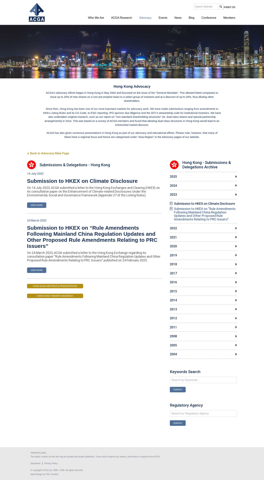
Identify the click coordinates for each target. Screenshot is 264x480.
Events (163, 17)
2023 (173, 194)
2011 (173, 327)
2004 (173, 354)
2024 (173, 185)
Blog (191, 17)
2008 (173, 336)
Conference (209, 17)
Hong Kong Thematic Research (55, 296)
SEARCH (177, 389)
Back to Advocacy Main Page (48, 153)
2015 (173, 291)
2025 (173, 176)
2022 (173, 228)
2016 (173, 282)
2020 (173, 246)
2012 (173, 318)
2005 (173, 345)
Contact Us (228, 7)
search (173, 6)
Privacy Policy (51, 463)
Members (229, 17)
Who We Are (96, 17)
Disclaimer (36, 463)
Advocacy (145, 17)
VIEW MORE (37, 205)
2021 (173, 237)
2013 (173, 309)
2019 (173, 255)
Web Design (36, 474)
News (178, 17)
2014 (173, 300)
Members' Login (207, 7)
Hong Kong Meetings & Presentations (55, 286)
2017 (173, 273)
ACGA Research (121, 17)
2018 (173, 264)
